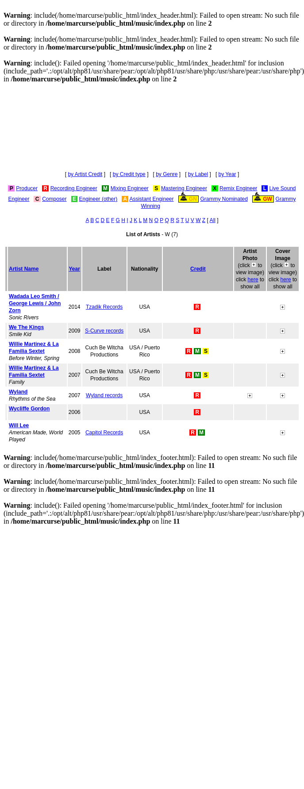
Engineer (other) (98, 199)
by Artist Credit (85, 174)
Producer (27, 188)
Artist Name (23, 269)
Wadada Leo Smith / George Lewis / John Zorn (35, 303)
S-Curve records (104, 331)
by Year (227, 174)
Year (74, 269)
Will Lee (19, 425)
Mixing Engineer (130, 188)
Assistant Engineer (151, 199)
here (253, 279)
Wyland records (104, 395)
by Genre (166, 174)
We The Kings (26, 327)
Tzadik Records (104, 307)
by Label (198, 174)
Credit (198, 269)
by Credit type (129, 174)
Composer (54, 199)
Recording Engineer (73, 188)
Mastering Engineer (184, 188)
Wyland (18, 392)
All (212, 220)
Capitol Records (104, 432)
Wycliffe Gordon (29, 409)
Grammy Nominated (224, 199)
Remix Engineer (238, 188)
